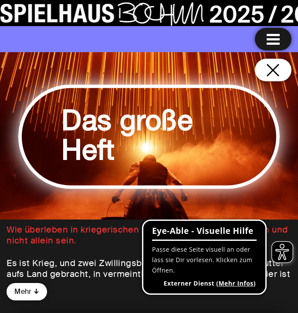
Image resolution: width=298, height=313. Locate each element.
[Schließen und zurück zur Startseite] (273, 70)
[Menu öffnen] (273, 39)
